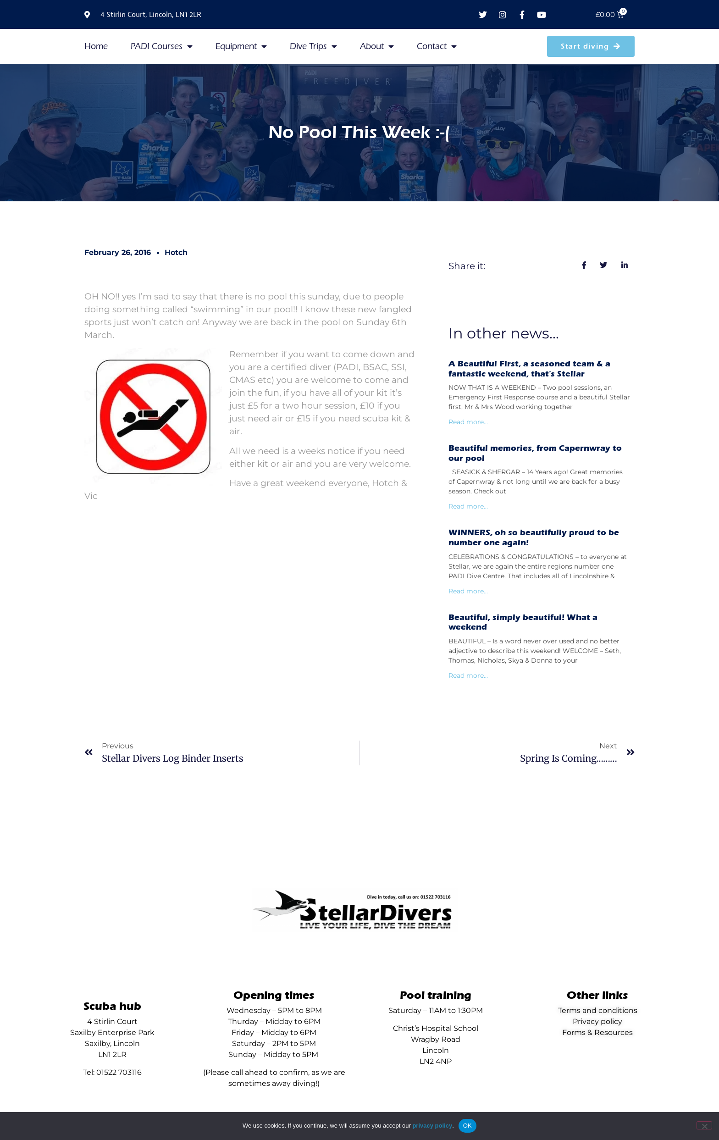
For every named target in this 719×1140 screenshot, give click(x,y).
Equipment (241, 46)
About (377, 46)
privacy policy (432, 1125)
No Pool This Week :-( (359, 132)
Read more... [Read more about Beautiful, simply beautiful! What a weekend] (468, 675)
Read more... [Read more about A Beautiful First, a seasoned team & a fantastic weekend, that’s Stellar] (468, 422)
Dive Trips (313, 46)
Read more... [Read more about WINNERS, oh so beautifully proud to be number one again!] (468, 591)
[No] (704, 1125)
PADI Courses (162, 46)
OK (467, 1125)
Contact (437, 46)
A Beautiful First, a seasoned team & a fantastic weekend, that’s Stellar (529, 369)
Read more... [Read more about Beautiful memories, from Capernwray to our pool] (468, 506)
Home (96, 46)
